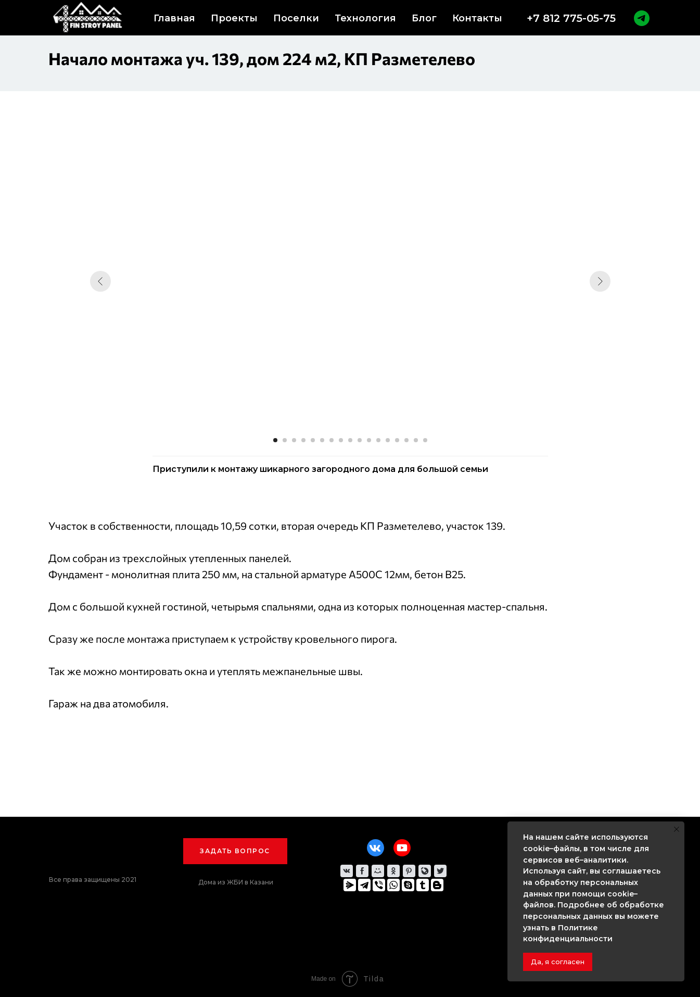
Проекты (234, 18)
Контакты (477, 18)
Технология (365, 18)
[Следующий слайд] (600, 281)
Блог (424, 18)
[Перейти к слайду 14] (397, 440)
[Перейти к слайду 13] (388, 440)
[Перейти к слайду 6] (322, 440)
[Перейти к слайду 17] (425, 440)
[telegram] (642, 18)
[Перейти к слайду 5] (313, 440)
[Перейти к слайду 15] (406, 440)
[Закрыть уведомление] (676, 829)
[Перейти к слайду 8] (341, 440)
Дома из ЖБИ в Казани (235, 882)
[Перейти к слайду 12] (378, 440)
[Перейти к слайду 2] (285, 440)
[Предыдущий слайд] (100, 281)
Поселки (296, 18)
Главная (174, 18)
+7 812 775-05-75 (571, 18)
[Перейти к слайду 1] (275, 440)
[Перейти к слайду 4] (303, 440)
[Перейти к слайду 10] (360, 440)
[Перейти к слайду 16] (416, 440)
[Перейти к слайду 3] (294, 440)
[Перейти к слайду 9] (350, 440)
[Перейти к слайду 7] (331, 440)
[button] (235, 851)
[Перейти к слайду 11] (369, 440)
